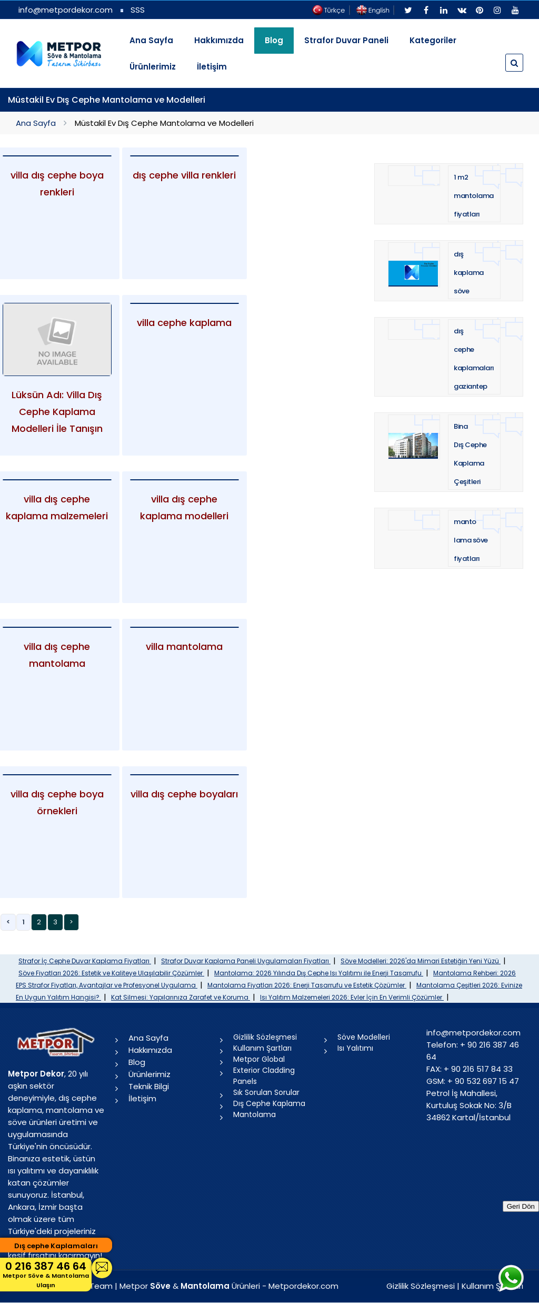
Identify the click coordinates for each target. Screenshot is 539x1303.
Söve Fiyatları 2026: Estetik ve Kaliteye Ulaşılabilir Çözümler (111, 973)
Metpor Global (259, 1059)
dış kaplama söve (469, 272)
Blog (136, 1062)
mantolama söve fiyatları (471, 540)
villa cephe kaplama (184, 322)
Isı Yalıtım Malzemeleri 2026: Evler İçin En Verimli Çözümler (352, 997)
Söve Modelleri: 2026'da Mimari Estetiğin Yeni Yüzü (421, 960)
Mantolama (254, 1114)
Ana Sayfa (151, 40)
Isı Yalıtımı (355, 1048)
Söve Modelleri (363, 1037)
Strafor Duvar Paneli (346, 40)
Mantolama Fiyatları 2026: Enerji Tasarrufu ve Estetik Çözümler (306, 985)
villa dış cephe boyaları (184, 794)
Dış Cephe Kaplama (269, 1103)
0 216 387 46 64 (46, 1274)
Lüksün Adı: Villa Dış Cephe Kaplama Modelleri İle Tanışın (57, 411)
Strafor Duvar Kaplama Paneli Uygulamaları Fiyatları (246, 960)
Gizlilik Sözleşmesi (265, 1037)
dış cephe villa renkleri (184, 175)
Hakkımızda (219, 40)
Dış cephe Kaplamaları (56, 1246)
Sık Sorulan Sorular (266, 1092)
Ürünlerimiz (152, 66)
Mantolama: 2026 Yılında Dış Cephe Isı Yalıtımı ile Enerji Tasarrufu (318, 973)
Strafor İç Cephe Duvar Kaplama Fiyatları (84, 960)
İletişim (212, 66)
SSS (138, 9)
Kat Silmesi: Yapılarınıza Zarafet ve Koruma (180, 997)
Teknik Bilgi (148, 1086)
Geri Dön (521, 1206)
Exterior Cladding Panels (264, 1076)
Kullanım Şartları (262, 1048)
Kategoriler (433, 40)
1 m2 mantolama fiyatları (474, 195)
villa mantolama (184, 646)
